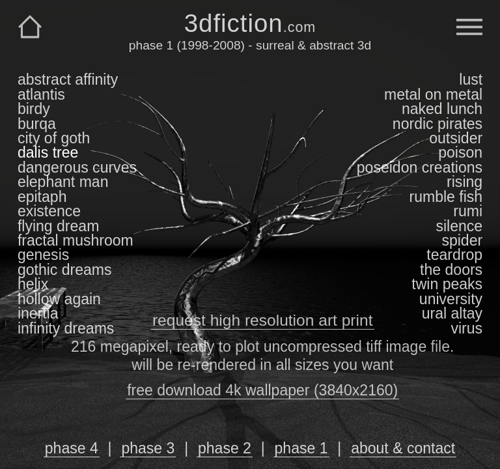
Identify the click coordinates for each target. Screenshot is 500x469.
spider (461, 240)
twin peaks (446, 284)
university (450, 299)
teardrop (454, 254)
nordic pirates (437, 123)
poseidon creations (419, 167)
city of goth (54, 138)
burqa (37, 123)
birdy (34, 108)
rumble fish (445, 196)
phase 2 (224, 448)
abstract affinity (68, 79)
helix (33, 284)
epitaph (42, 196)
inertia (38, 313)
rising (464, 181)
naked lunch (442, 108)
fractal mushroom (75, 240)
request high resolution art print (262, 320)
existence (49, 211)
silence (459, 226)
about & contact (403, 448)
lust (470, 79)
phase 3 (147, 448)
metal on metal (433, 94)
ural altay (452, 313)
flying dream (58, 226)
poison (460, 152)
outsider (455, 138)
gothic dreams (65, 269)
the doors (451, 269)
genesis (43, 254)
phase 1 (301, 448)
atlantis (41, 94)
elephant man (63, 181)
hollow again (59, 299)
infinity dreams (66, 328)
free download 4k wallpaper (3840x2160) (262, 390)
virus (466, 328)
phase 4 (71, 448)
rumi (467, 211)
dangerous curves (77, 167)
